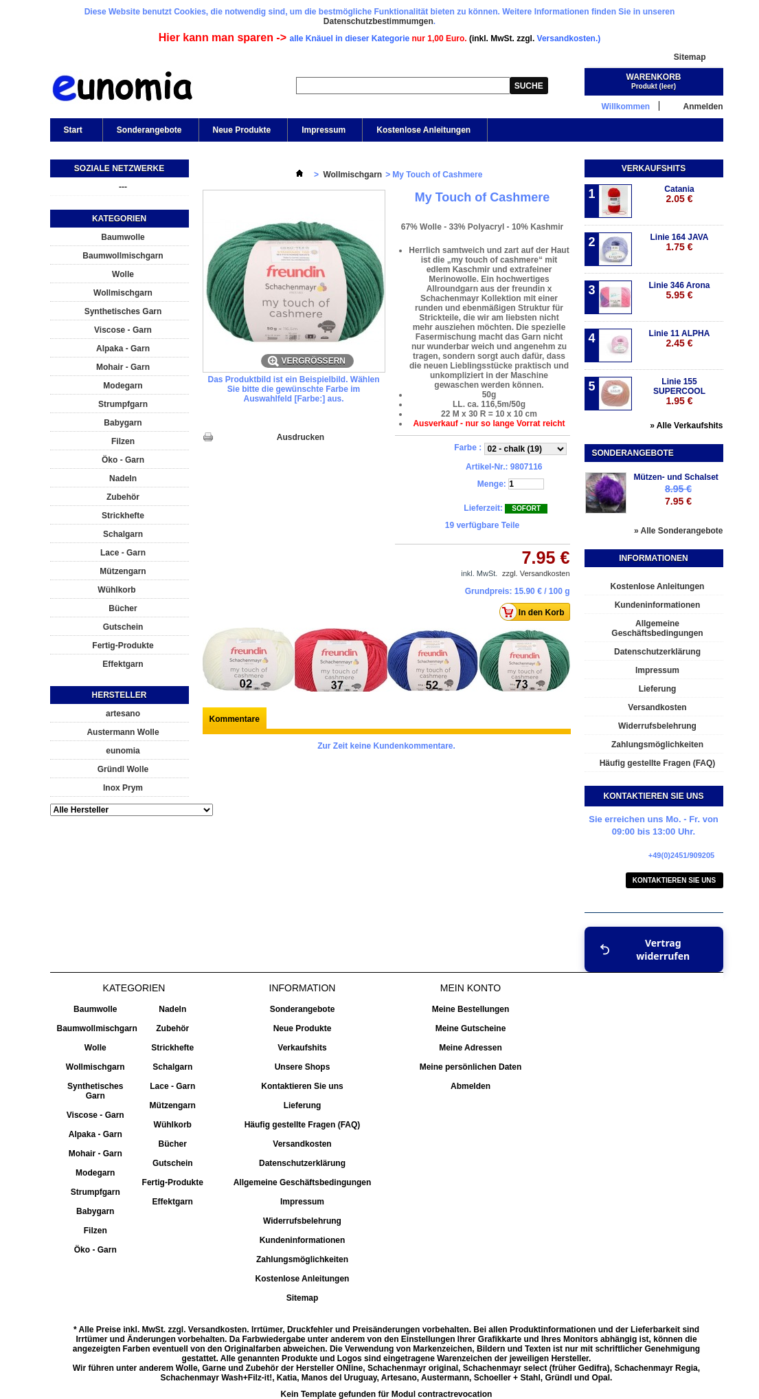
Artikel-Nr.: (487, 467)
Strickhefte (123, 515)
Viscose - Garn (123, 330)
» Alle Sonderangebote (678, 531)
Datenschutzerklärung (657, 652)
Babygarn (122, 423)
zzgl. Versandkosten (535, 573)
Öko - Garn (123, 460)
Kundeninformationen (658, 605)
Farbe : (469, 447)
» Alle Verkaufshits (686, 425)
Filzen (123, 441)
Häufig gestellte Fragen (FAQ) (658, 763)
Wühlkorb (116, 590)
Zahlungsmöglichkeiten (657, 744)
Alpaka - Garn (123, 348)
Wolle (123, 274)
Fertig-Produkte (122, 645)
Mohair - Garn (123, 367)
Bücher (123, 608)
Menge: (491, 484)
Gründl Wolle (123, 769)
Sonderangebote (149, 130)
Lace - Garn (123, 553)
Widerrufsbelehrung (657, 726)
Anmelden (703, 106)
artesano (123, 713)
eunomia (122, 751)
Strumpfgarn (123, 404)
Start (72, 133)
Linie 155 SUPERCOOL (679, 391)
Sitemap (690, 57)
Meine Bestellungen (471, 1009)
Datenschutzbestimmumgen (378, 21)
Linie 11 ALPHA (679, 339)
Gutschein (123, 627)
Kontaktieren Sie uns (674, 880)
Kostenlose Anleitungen (423, 130)
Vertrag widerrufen (645, 949)
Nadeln (123, 478)
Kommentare (234, 719)
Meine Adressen (470, 1048)
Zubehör (122, 497)
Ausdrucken (300, 437)
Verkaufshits (654, 168)
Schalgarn (123, 534)
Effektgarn (122, 664)
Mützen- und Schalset (676, 477)
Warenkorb (653, 77)
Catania (679, 194)
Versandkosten (657, 707)
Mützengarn (123, 571)
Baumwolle (122, 237)
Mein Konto (470, 987)
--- (123, 187)
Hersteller (118, 695)
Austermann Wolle (123, 732)
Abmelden (470, 1086)
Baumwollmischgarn (122, 256)
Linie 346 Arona (679, 290)
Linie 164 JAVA (679, 242)
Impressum (323, 130)
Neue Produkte (242, 130)
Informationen (653, 558)
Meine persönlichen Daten (471, 1067)
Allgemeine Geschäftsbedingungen (657, 628)
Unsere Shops (302, 1067)
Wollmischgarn (122, 293)
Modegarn (122, 385)
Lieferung (658, 689)
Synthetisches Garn (123, 311)
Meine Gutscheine (470, 1028)
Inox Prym (123, 788)
